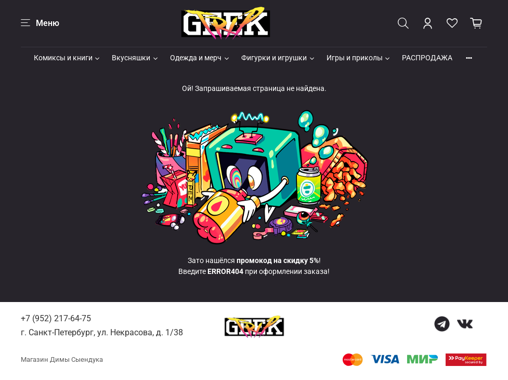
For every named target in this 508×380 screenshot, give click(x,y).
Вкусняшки (135, 58)
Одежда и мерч (200, 58)
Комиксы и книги (67, 58)
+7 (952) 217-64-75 (56, 318)
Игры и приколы (359, 58)
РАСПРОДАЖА (427, 58)
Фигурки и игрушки (278, 58)
